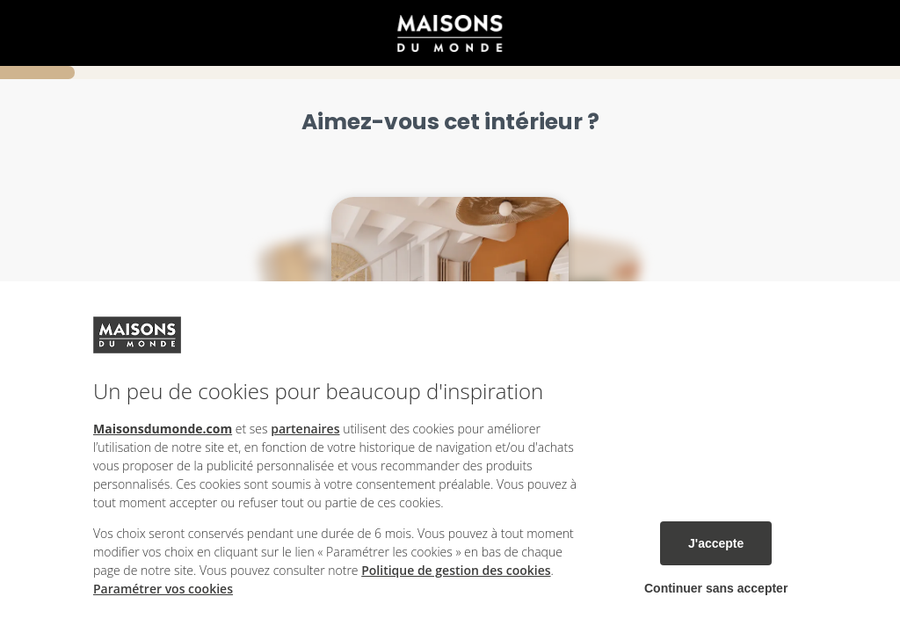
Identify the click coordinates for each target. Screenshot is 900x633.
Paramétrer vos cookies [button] (163, 588)
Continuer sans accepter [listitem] (716, 588)
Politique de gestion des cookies (455, 570)
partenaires (305, 428)
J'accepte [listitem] (716, 543)
